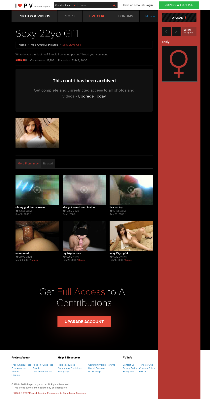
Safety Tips (64, 371)
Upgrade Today (92, 96)
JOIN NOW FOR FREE (179, 5)
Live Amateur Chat (42, 371)
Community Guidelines (70, 368)
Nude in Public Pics (43, 364)
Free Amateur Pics (21, 364)
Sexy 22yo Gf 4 (119, 253)
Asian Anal (22, 253)
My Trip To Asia (72, 253)
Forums (16, 375)
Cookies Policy (147, 368)
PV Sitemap (94, 371)
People (36, 368)
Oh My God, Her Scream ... (32, 207)
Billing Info (128, 371)
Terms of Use (146, 364)
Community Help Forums (101, 364)
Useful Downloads (98, 368)
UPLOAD (179, 17)
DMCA (142, 371)
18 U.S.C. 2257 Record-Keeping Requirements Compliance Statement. (51, 393)
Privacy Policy (130, 368)
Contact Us (128, 364)
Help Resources (66, 364)
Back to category (188, 31)
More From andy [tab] (28, 163)
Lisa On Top (116, 207)
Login (149, 5)
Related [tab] (48, 163)
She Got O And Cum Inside (79, 207)
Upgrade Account (84, 322)
